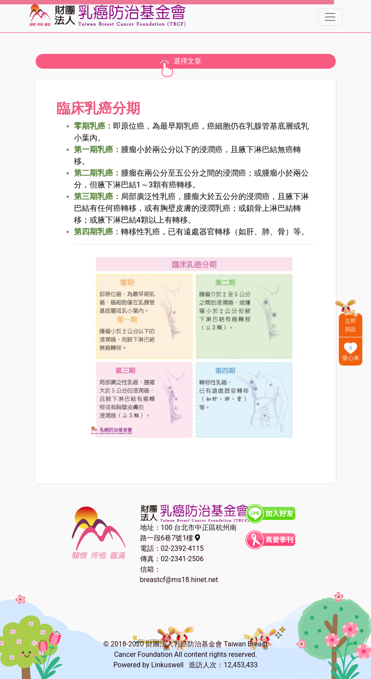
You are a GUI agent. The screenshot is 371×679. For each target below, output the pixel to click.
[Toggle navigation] (330, 17)
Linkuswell (167, 665)
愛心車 (350, 358)
